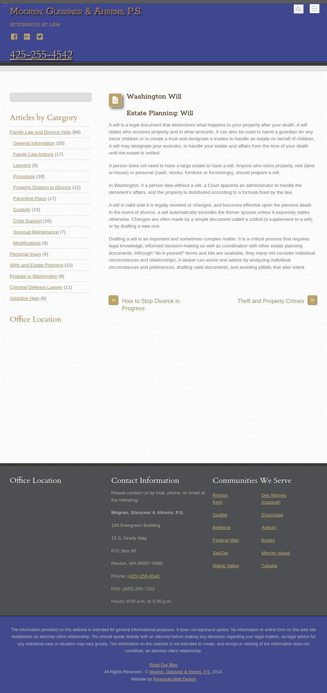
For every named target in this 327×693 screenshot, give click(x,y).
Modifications (26, 243)
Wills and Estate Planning (36, 265)
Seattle (220, 515)
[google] (27, 35)
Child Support (27, 221)
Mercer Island (276, 553)
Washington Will (154, 96)
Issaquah (271, 502)
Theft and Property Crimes (277, 300)
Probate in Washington (33, 276)
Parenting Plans (29, 198)
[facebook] (14, 35)
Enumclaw (272, 515)
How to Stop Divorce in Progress (144, 303)
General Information (34, 143)
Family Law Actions (33, 154)
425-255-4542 (41, 55)
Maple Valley (226, 565)
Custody (21, 209)
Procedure (24, 176)
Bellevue (222, 527)
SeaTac (220, 553)
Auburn (269, 527)
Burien (268, 540)
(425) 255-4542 (143, 576)
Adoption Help (24, 298)
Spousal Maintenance (35, 232)
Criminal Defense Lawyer (36, 287)
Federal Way (226, 540)
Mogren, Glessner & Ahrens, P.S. (180, 672)
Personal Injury (25, 254)
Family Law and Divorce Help (40, 132)
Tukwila (270, 565)
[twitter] (40, 35)
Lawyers (22, 165)
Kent (217, 502)
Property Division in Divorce (42, 187)
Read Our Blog (163, 665)
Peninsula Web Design (174, 679)
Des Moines (274, 495)
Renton (220, 495)
